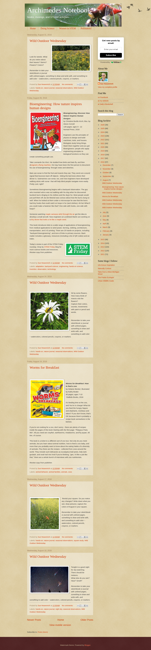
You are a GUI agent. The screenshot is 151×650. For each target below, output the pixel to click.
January (106, 235)
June (105, 216)
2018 (103, 155)
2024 (103, 132)
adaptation (40, 266)
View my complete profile (107, 87)
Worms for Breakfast (44, 367)
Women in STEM (67, 28)
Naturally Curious (104, 268)
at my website (103, 101)
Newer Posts (34, 619)
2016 (103, 162)
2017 (103, 158)
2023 (103, 136)
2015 (103, 239)
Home (33, 28)
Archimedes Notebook (59, 10)
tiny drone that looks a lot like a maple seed (48, 220)
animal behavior (42, 472)
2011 (103, 254)
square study (79, 540)
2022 (103, 140)
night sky (58, 609)
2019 (103, 151)
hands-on (39, 88)
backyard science (51, 266)
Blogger (87, 645)
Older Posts (86, 619)
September (107, 176)
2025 (103, 128)
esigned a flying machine (41, 165)
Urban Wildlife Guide (106, 281)
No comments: (68, 84)
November (107, 169)
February (106, 231)
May (104, 220)
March (105, 227)
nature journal (49, 88)
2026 (103, 125)
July (104, 212)
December (107, 165)
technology (51, 269)
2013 (103, 247)
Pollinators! (86, 28)
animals (64, 472)
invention (33, 269)
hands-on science (76, 266)
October (106, 172)
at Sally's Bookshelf (105, 104)
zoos (70, 472)
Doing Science (47, 28)
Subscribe (111, 55)
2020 (103, 147)
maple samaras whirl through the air (60, 214)
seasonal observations (64, 88)
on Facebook (103, 97)
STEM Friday (49, 247)
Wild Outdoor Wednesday (48, 41)
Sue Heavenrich (106, 84)
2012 (103, 251)
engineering (63, 266)
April (105, 224)
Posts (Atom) (43, 632)
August (106, 180)
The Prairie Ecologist (106, 277)
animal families (54, 472)
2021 (103, 143)
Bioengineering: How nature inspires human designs (113, 188)
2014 (103, 243)
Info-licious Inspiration (106, 265)
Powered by (111, 62)
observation (42, 269)
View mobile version (60, 625)
